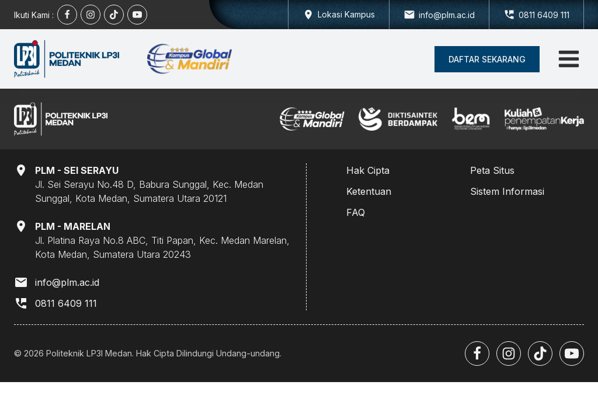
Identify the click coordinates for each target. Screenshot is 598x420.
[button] (487, 59)
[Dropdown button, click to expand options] (338, 14)
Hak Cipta (368, 170)
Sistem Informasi (507, 191)
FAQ (355, 212)
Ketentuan (368, 191)
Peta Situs (492, 170)
